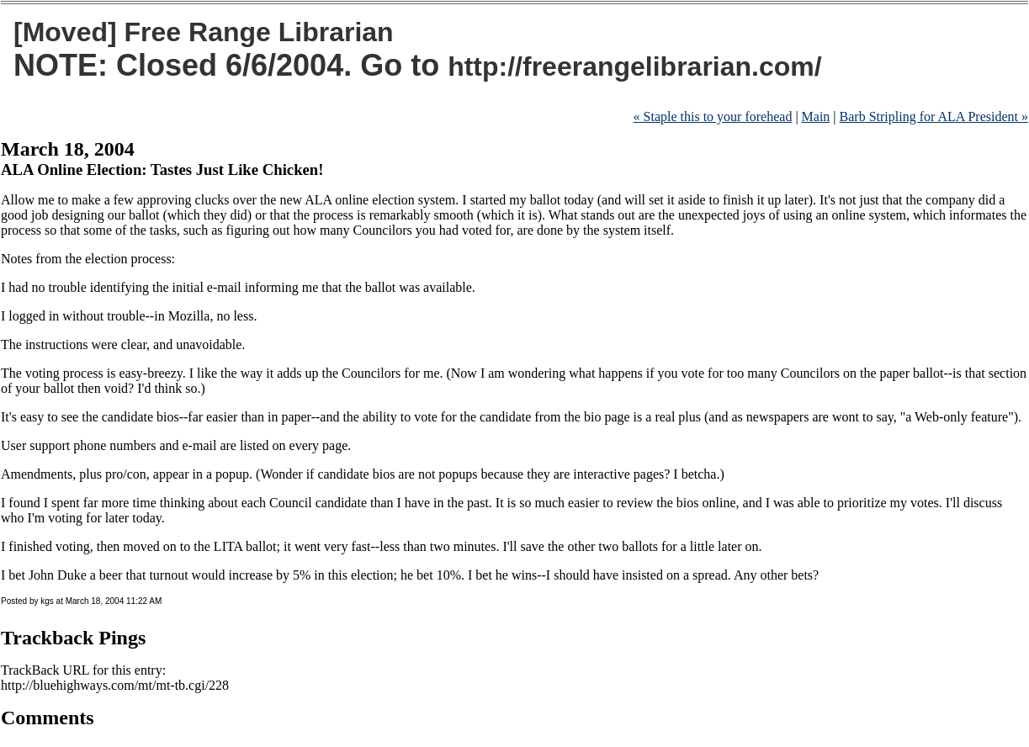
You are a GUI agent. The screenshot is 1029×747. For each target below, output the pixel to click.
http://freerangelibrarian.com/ (635, 66)
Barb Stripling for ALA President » (934, 116)
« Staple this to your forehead (713, 116)
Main (816, 116)
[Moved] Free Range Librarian (203, 32)
